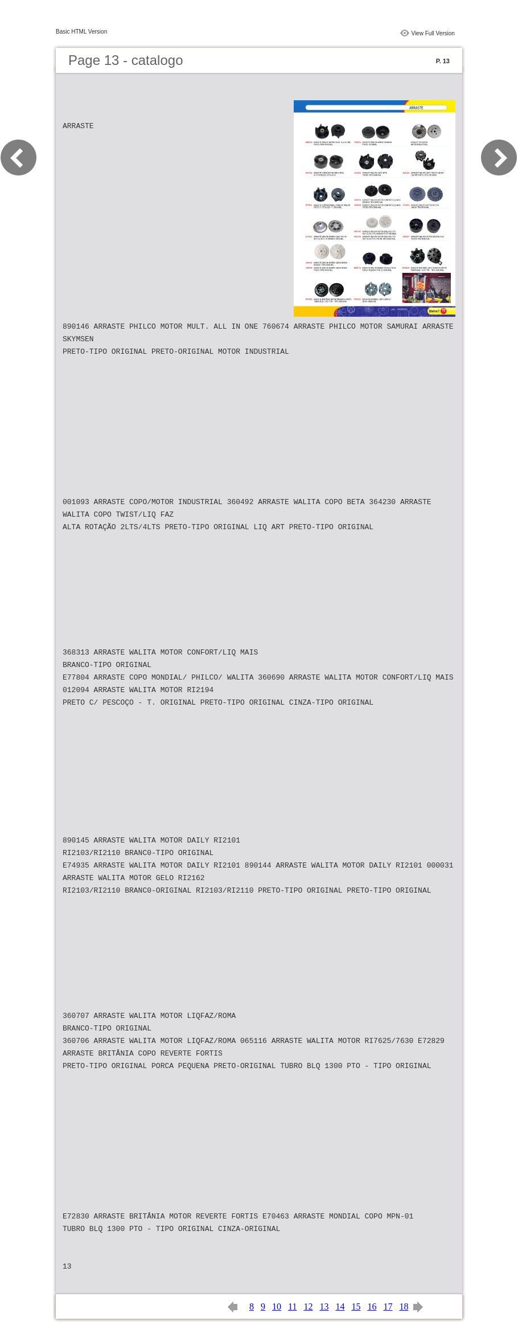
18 (403, 1306)
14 (339, 1306)
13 (323, 1306)
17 (387, 1306)
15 (355, 1306)
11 (292, 1306)
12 (308, 1306)
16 (371, 1306)
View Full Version (433, 33)
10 (276, 1306)
